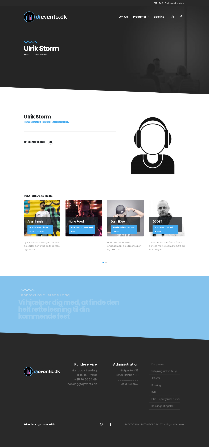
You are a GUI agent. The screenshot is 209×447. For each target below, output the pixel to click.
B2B (155, 3)
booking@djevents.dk (50, 142)
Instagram (101, 424)
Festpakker (158, 364)
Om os (123, 17)
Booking (159, 17)
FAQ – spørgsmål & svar (165, 399)
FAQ (161, 3)
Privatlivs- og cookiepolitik (39, 424)
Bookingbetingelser (175, 3)
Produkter (139, 17)
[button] (103, 262)
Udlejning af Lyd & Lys (164, 371)
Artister (155, 378)
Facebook (110, 424)
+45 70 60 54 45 (85, 379)
